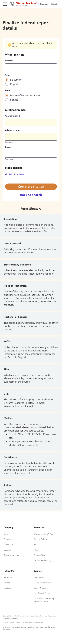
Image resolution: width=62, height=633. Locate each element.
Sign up (44, 4)
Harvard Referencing (42, 561)
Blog (6, 534)
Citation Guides (40, 539)
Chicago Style (39, 555)
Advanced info (12, 130)
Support (7, 550)
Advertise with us (11, 555)
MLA (36, 550)
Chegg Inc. (8, 539)
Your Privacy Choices (42, 593)
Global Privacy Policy (42, 583)
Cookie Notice (40, 588)
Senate (14, 100)
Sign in (54, 4)
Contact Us (8, 545)
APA (35, 545)
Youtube (7, 588)
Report (14, 84)
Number (9, 61)
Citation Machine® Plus (43, 534)
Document (16, 80)
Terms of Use (39, 578)
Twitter (7, 583)
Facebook (8, 578)
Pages (8, 147)
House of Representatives (25, 95)
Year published (12, 116)
